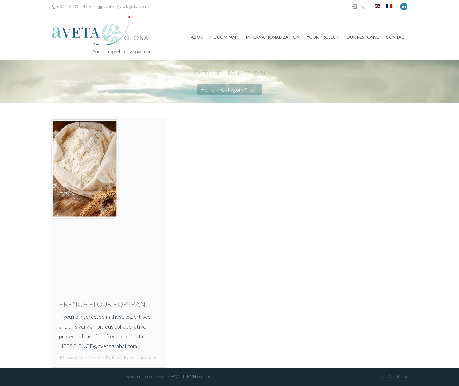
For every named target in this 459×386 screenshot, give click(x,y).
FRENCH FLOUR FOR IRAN (102, 304)
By (140, 357)
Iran (115, 357)
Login (363, 6)
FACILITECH (183, 376)
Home (207, 89)
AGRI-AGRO (99, 357)
